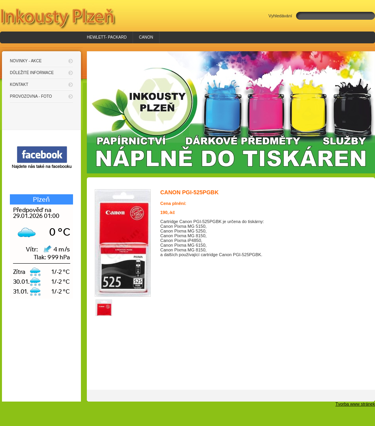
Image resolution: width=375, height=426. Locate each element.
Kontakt (19, 84)
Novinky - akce (25, 61)
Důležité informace (32, 73)
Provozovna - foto (31, 96)
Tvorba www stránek (355, 404)
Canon (146, 37)
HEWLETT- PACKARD (107, 37)
